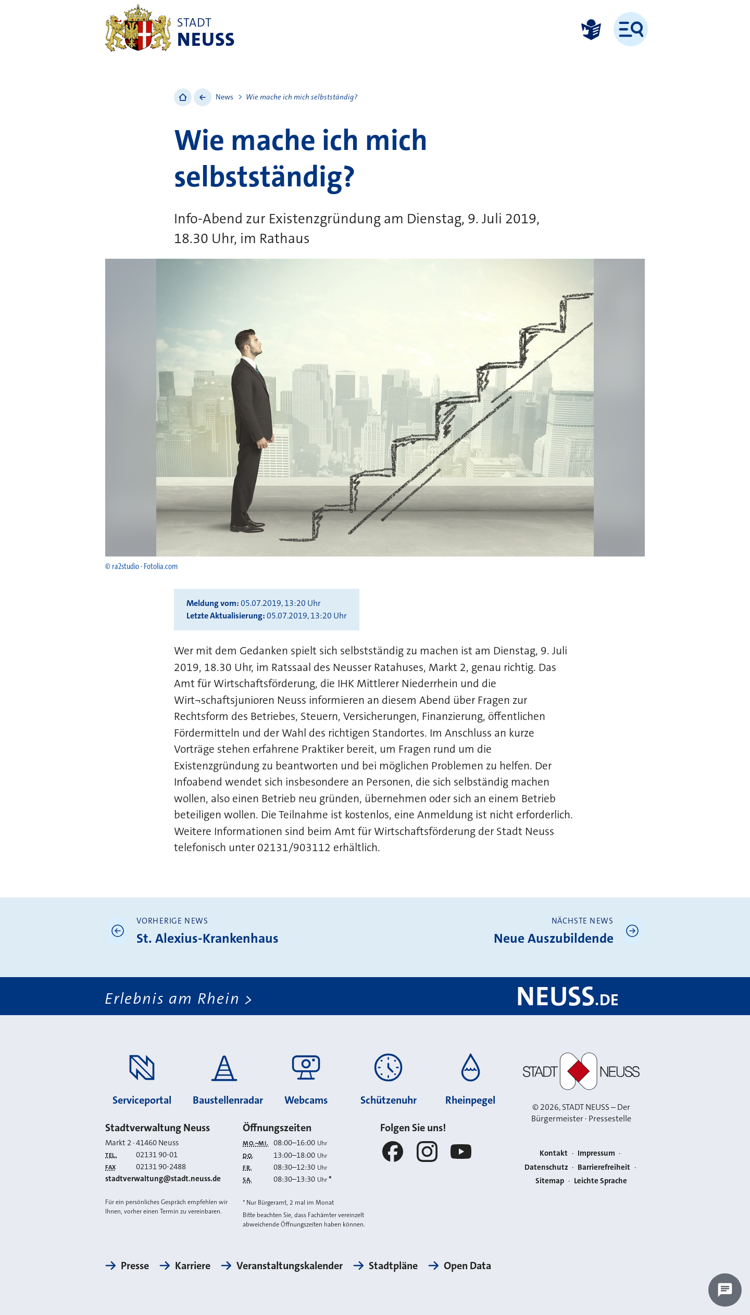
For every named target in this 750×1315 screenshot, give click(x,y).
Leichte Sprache (600, 1180)
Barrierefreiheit (604, 1167)
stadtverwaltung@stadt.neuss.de (163, 1178)
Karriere (192, 1265)
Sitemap (549, 1180)
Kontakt (554, 1153)
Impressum (596, 1153)
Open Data (467, 1265)
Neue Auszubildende (554, 938)
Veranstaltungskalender (289, 1265)
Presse (135, 1265)
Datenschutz (546, 1167)
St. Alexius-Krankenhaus (207, 938)
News (224, 97)
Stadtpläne (393, 1265)
